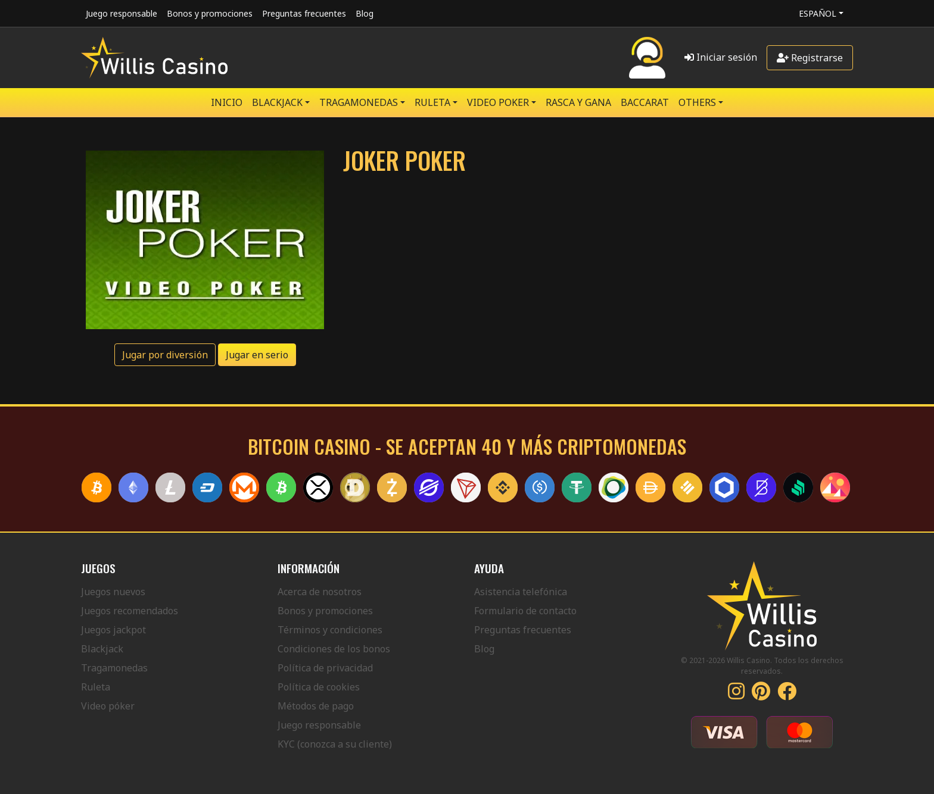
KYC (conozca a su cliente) (335, 744)
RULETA (432, 102)
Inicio (226, 102)
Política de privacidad (325, 667)
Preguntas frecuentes (304, 13)
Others (697, 102)
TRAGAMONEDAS (358, 102)
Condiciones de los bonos (334, 648)
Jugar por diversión (165, 354)
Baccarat (645, 102)
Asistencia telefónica (520, 591)
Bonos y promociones (210, 13)
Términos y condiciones (330, 629)
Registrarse (810, 57)
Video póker (108, 705)
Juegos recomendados (129, 610)
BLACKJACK (277, 102)
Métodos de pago (316, 705)
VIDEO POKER (498, 102)
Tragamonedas (114, 667)
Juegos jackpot (113, 629)
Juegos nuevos (113, 591)
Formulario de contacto (525, 610)
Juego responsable (121, 13)
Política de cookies (319, 686)
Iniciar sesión (720, 57)
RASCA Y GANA (578, 102)
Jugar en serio (257, 354)
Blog (364, 13)
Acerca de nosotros (320, 591)
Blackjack (102, 648)
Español (817, 13)
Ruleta (95, 686)
